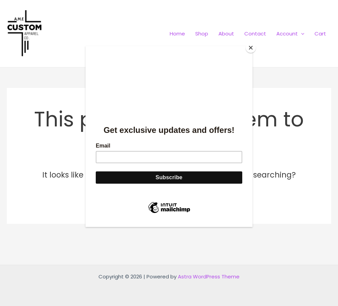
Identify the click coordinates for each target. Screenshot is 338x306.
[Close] (251, 48)
